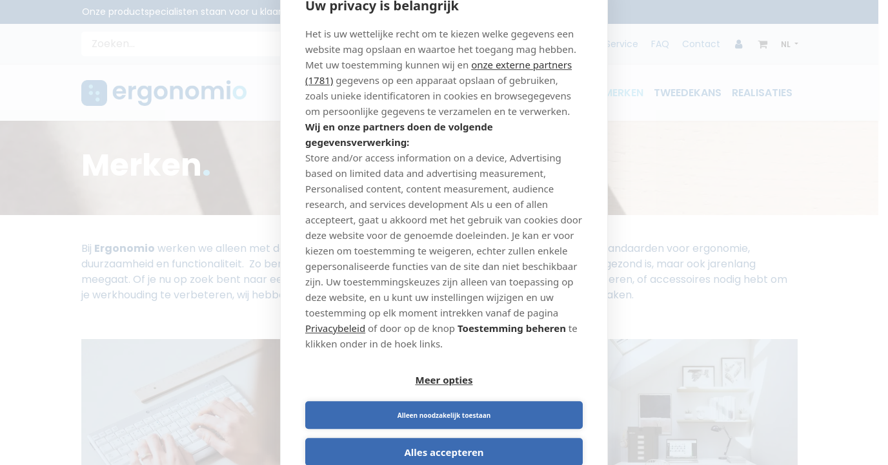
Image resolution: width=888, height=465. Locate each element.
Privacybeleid (335, 345)
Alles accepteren (443, 435)
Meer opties (372, 398)
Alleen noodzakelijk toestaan (515, 398)
